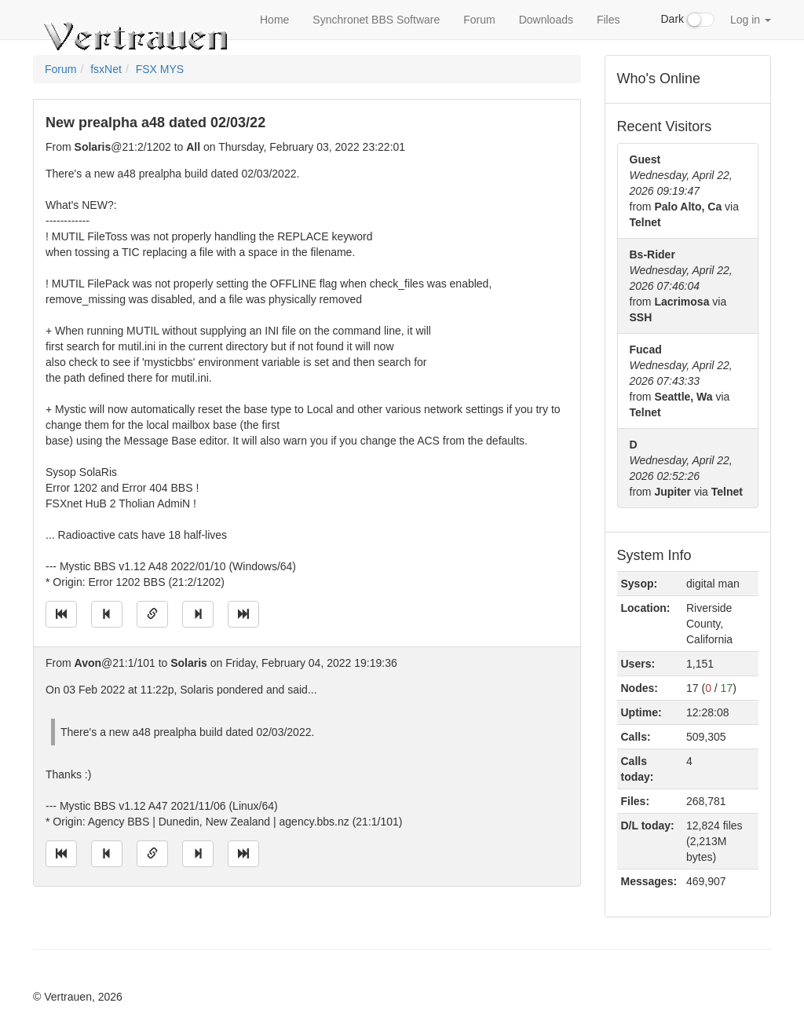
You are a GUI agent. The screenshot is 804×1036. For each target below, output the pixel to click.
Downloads (546, 19)
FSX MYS (160, 69)
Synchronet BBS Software (376, 19)
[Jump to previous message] (106, 614)
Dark (687, 20)
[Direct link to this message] (152, 614)
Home (274, 19)
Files (608, 19)
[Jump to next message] (198, 614)
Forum (479, 19)
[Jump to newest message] (243, 614)
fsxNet (106, 69)
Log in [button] (750, 19)
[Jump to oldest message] (61, 614)
